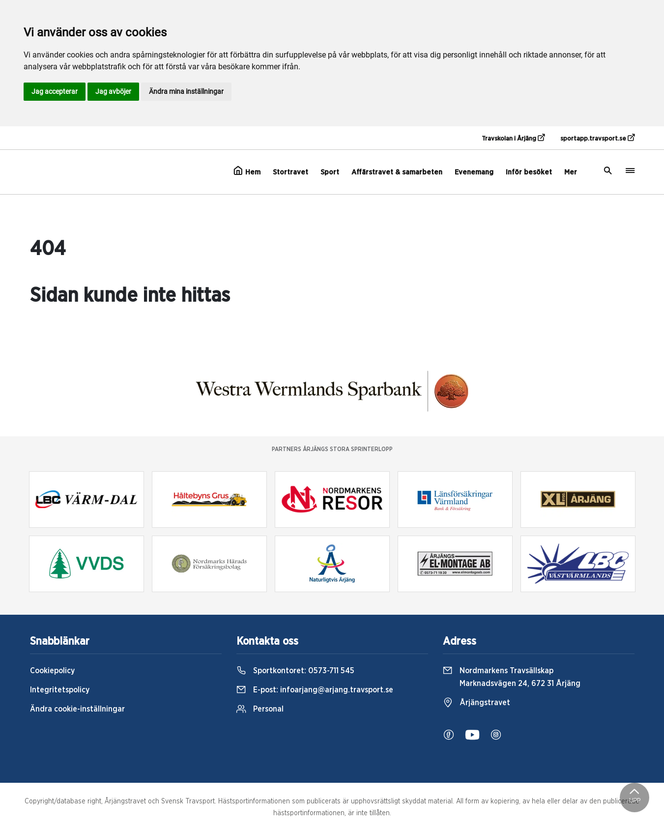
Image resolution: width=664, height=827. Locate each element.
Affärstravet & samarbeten (396, 172)
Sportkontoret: (295, 670)
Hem (246, 171)
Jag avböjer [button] (113, 91)
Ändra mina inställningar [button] (186, 91)
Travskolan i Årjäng (513, 138)
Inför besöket (529, 172)
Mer (570, 172)
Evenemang (474, 172)
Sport (329, 172)
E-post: (314, 690)
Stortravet (290, 172)
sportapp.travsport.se (597, 138)
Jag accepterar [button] (54, 91)
